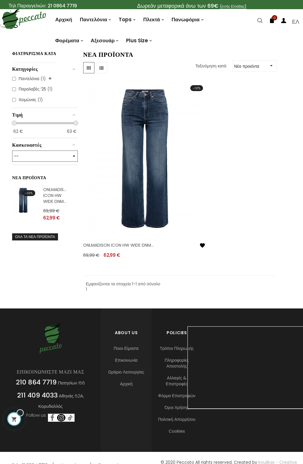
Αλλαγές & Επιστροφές (177, 363)
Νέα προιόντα (255, 84)
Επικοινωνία (126, 342)
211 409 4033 (37, 377)
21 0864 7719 (62, 5)
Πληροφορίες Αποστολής (177, 345)
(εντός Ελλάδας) (233, 6)
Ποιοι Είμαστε (126, 331)
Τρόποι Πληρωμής (177, 331)
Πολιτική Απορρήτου (176, 402)
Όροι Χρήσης (177, 390)
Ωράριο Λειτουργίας (126, 354)
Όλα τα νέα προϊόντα (35, 255)
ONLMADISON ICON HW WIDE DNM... (55, 214)
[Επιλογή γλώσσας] (296, 21)
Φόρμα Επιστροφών (176, 378)
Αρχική (126, 366)
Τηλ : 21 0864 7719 (30, 447)
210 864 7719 (36, 364)
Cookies (177, 413)
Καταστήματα (73, 447)
